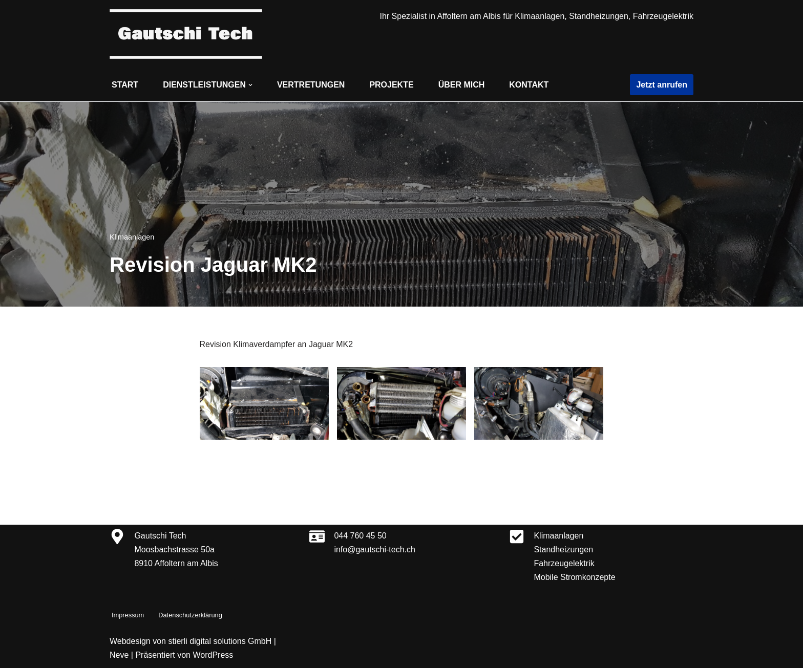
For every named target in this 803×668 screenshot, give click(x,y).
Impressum (128, 615)
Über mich (461, 84)
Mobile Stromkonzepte (574, 577)
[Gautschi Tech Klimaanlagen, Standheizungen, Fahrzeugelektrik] (186, 34)
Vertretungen (311, 84)
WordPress (213, 655)
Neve (119, 655)
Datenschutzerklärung (190, 615)
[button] (250, 85)
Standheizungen (563, 549)
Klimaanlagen (132, 237)
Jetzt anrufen (661, 84)
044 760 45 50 (360, 535)
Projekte (391, 84)
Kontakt (528, 84)
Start (125, 84)
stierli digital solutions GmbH (219, 641)
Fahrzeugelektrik (564, 563)
